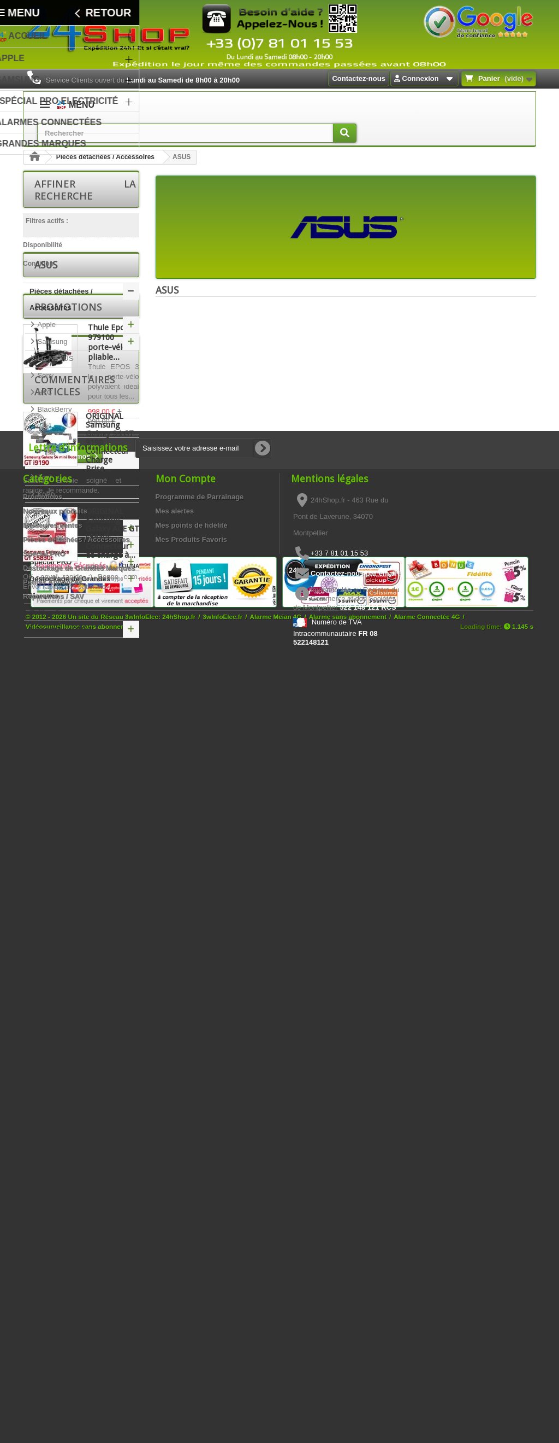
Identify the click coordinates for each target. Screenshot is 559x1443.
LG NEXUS (54, 392)
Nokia (45, 459)
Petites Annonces (59, 645)
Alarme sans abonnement (347, 1401)
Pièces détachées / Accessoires (105, 157)
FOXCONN (54, 544)
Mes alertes (175, 1199)
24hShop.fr (178, 1401)
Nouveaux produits (55, 1199)
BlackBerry (53, 443)
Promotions (68, 695)
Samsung (51, 375)
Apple (45, 358)
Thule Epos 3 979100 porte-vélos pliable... (111, 731)
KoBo (45, 527)
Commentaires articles (74, 882)
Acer (43, 510)
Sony (44, 409)
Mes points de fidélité (192, 1213)
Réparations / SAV (60, 662)
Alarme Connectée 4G (427, 1401)
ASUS (46, 493)
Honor (46, 578)
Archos (47, 476)
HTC (43, 426)
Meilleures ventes (52, 1213)
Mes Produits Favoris (191, 1227)
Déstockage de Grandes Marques (69, 620)
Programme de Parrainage (200, 1185)
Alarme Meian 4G (276, 1401)
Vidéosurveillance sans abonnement (81, 1411)
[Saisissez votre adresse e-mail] (203, 1136)
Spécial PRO (50, 595)
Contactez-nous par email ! (356, 1261)
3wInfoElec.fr (223, 1401)
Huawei (48, 561)
